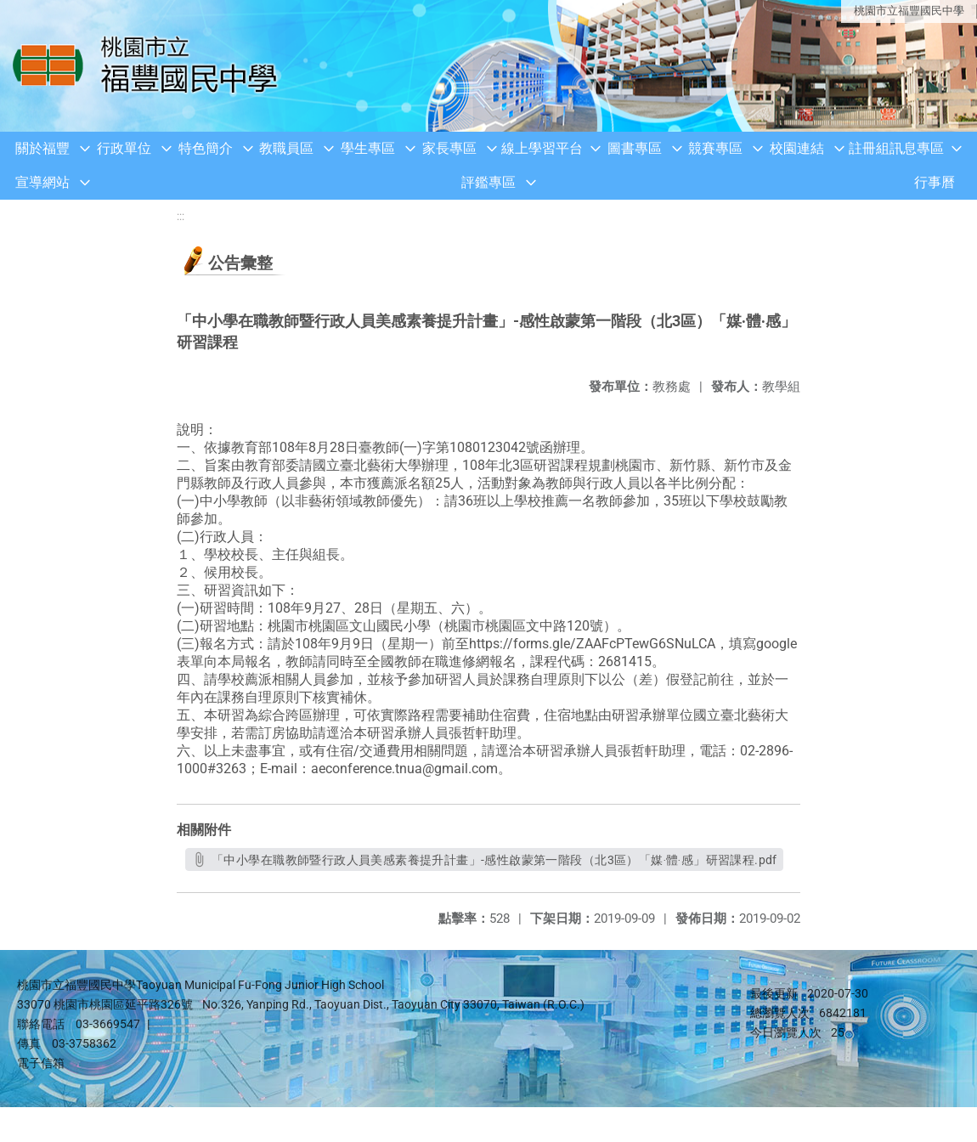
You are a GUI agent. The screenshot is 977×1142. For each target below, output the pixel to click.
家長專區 (449, 148)
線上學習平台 (542, 148)
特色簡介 (205, 148)
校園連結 (797, 148)
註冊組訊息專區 (896, 148)
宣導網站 (42, 182)
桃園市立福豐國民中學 (909, 10)
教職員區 (286, 148)
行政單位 (124, 148)
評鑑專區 (488, 182)
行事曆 (934, 182)
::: (180, 216)
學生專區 (368, 148)
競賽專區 (715, 148)
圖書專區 (634, 148)
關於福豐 (42, 148)
